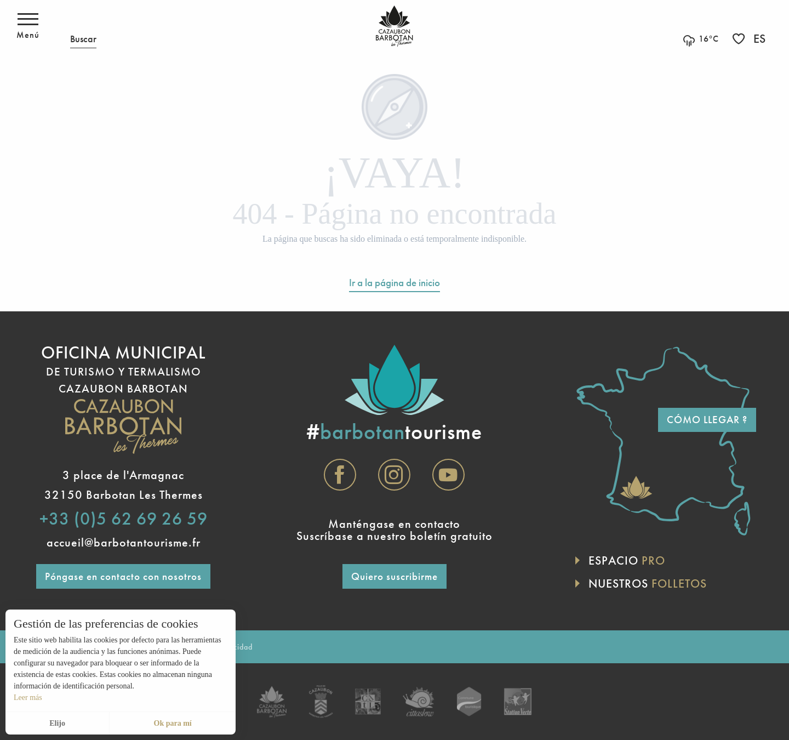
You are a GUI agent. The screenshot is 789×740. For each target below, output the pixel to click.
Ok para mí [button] (173, 723)
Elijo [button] (57, 723)
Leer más (28, 697)
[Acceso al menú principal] (28, 26)
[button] (83, 26)
